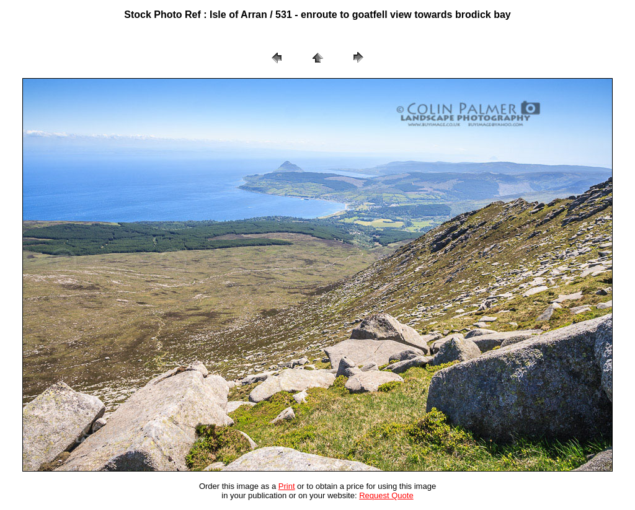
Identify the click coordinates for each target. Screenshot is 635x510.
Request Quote (386, 495)
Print (286, 486)
